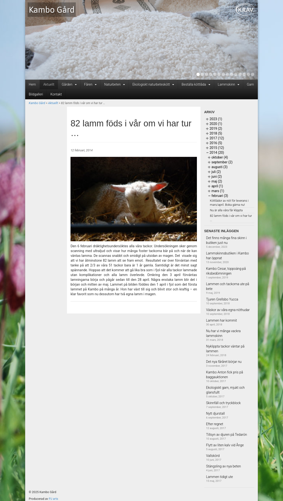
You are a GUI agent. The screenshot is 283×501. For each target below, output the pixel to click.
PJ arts (53, 499)
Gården (69, 84)
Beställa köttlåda (196, 84)
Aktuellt (48, 84)
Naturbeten (114, 84)
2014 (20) (215, 152)
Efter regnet (214, 424)
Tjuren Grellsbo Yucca (222, 299)
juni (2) (215, 176)
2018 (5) (214, 133)
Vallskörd (212, 456)
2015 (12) (215, 148)
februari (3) (218, 196)
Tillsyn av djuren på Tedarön (226, 434)
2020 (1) (214, 124)
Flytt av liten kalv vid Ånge (225, 445)
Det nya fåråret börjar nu (224, 362)
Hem (32, 84)
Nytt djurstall (215, 413)
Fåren (90, 84)
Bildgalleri (36, 94)
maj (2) (215, 181)
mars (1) (216, 191)
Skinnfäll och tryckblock (223, 403)
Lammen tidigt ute (219, 477)
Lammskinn (228, 84)
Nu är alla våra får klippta (226, 210)
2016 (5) (214, 143)
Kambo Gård (52, 9)
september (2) (220, 162)
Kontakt (56, 94)
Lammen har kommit (221, 320)
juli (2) (214, 172)
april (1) (215, 186)
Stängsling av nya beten (223, 466)
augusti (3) (218, 167)
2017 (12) (215, 138)
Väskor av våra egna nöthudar (228, 310)
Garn (250, 84)
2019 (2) (214, 128)
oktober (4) (218, 157)
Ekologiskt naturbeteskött (153, 84)
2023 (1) (214, 119)
